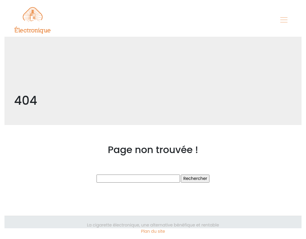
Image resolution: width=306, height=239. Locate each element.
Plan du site (153, 231)
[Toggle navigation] (283, 21)
